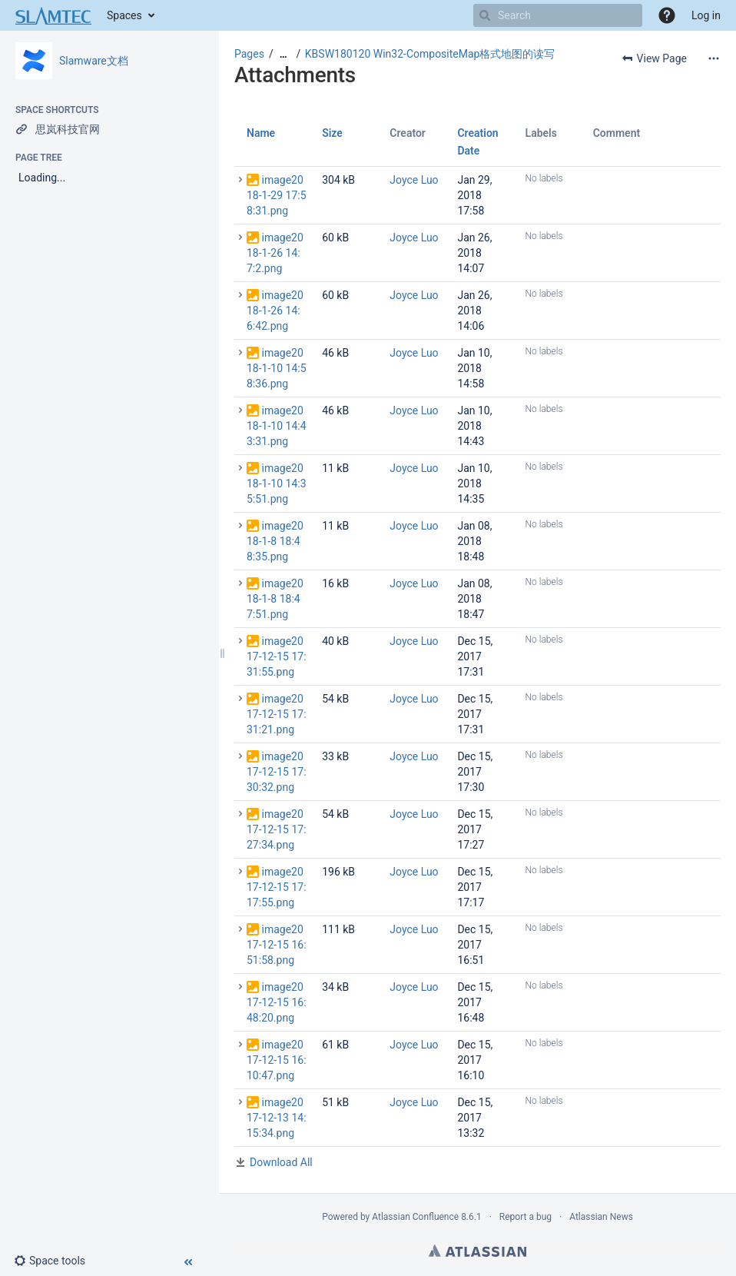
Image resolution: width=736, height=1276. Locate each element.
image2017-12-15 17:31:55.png (277, 656)
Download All (281, 1162)
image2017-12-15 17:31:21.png (277, 714)
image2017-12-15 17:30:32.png (277, 771)
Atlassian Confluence (415, 1216)
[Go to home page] (53, 15)
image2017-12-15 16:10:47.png (277, 1060)
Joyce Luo (414, 180)
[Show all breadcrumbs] (283, 54)
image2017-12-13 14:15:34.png (277, 1117)
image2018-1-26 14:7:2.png (275, 252)
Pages (249, 54)
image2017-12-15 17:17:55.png (277, 887)
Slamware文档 (93, 61)
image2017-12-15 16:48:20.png (277, 1002)
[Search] (485, 15)
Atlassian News (601, 1216)
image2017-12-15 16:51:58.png (277, 944)
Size (332, 133)
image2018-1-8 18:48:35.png (275, 541)
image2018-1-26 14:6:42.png (275, 310)
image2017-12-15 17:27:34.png (277, 829)
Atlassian (477, 1251)
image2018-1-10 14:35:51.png (277, 483)
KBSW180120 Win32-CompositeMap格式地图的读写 (430, 54)
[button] (667, 15)
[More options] (713, 58)
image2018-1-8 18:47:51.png (275, 598)
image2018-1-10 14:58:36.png (277, 368)
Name (261, 133)
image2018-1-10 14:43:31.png (277, 425)
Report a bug (525, 1216)
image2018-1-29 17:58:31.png (277, 195)
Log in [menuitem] (706, 15)
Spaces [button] (124, 15)
